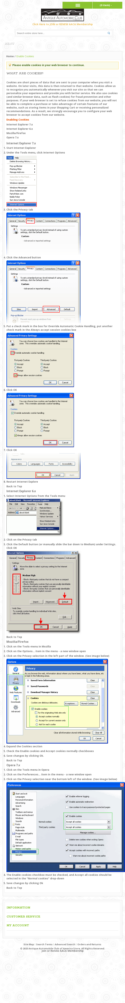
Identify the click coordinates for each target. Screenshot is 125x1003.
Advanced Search (65, 944)
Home (10, 56)
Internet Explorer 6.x (19, 128)
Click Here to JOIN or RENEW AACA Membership (62, 24)
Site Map (28, 944)
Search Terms (44, 944)
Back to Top (14, 486)
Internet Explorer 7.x (19, 124)
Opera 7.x (12, 137)
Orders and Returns (89, 944)
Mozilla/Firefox (16, 133)
